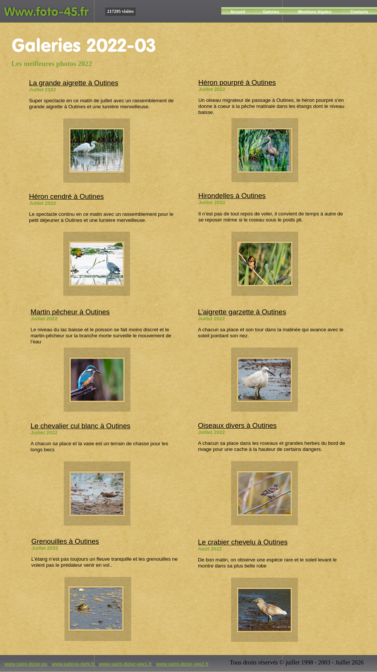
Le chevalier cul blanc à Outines (80, 426)
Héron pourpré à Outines (237, 82)
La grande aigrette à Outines (73, 83)
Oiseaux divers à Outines (237, 425)
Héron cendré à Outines (66, 196)
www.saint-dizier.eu (26, 664)
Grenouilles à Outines (65, 541)
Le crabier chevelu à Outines (243, 542)
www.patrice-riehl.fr (74, 664)
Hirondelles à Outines (232, 196)
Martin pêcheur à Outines (70, 312)
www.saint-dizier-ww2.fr (182, 664)
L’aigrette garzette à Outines (242, 312)
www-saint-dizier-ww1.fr (125, 664)
